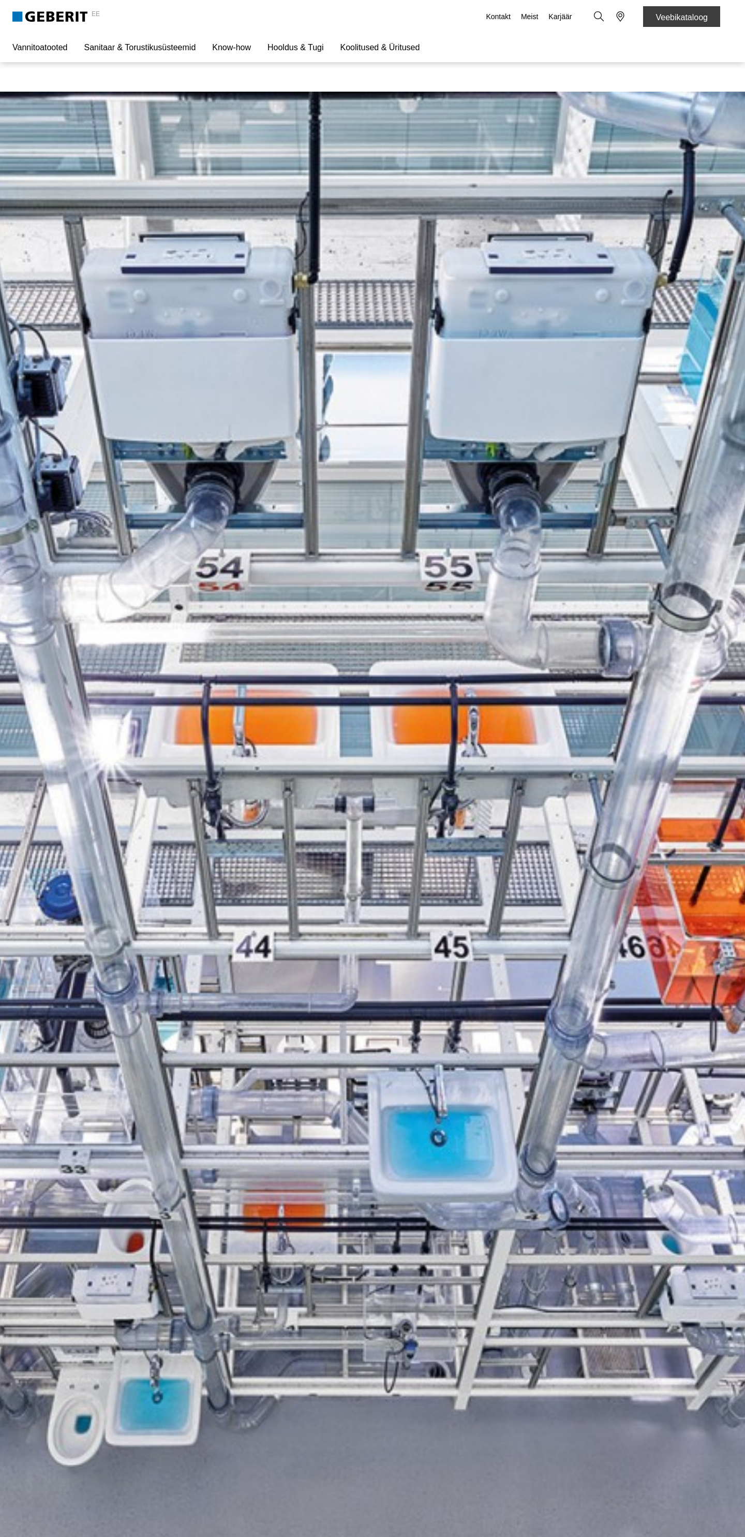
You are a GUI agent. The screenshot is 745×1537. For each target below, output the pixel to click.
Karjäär (561, 16)
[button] (599, 16)
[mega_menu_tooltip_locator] (620, 16)
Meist (530, 16)
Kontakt (499, 16)
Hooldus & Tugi (295, 47)
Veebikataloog (681, 17)
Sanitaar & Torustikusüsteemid (140, 47)
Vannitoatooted (39, 47)
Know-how (231, 47)
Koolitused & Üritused (380, 47)
